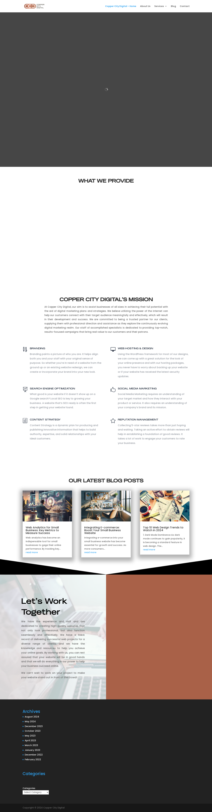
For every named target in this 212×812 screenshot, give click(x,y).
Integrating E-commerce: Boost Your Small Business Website (102, 530)
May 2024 (30, 721)
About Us (145, 6)
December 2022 (34, 754)
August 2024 (32, 716)
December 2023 (34, 726)
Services (159, 6)
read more (32, 552)
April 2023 (30, 740)
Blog (173, 6)
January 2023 (32, 750)
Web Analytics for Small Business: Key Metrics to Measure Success (42, 530)
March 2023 (31, 745)
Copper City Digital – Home (120, 6)
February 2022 (33, 759)
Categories (29, 788)
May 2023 (30, 735)
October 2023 (33, 730)
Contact (185, 6)
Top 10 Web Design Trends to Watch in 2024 (163, 528)
